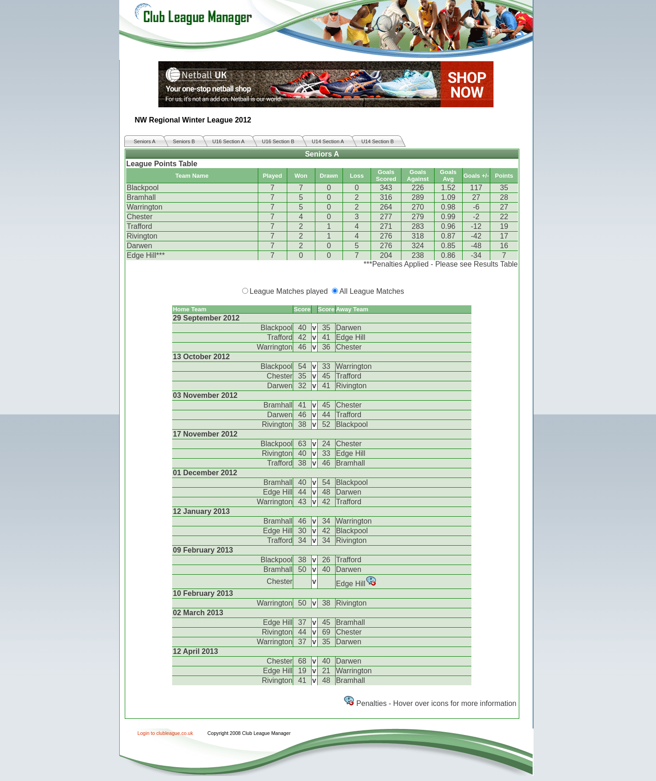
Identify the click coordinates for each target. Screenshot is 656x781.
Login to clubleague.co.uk (165, 733)
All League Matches (371, 291)
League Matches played (289, 291)
